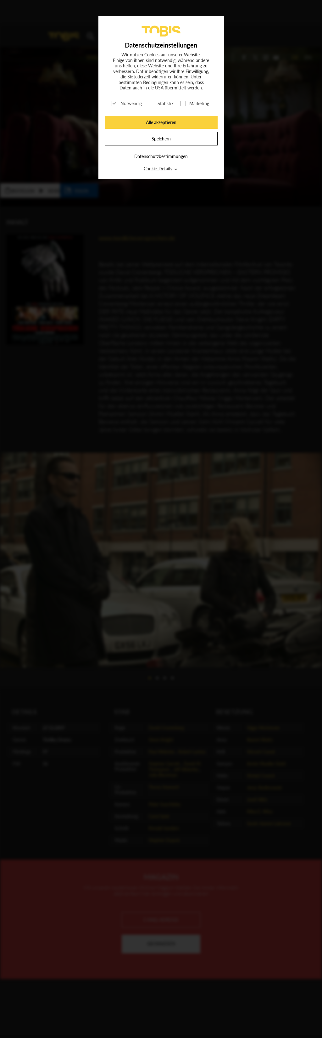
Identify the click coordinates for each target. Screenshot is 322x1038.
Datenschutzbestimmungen (161, 156)
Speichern (161, 138)
